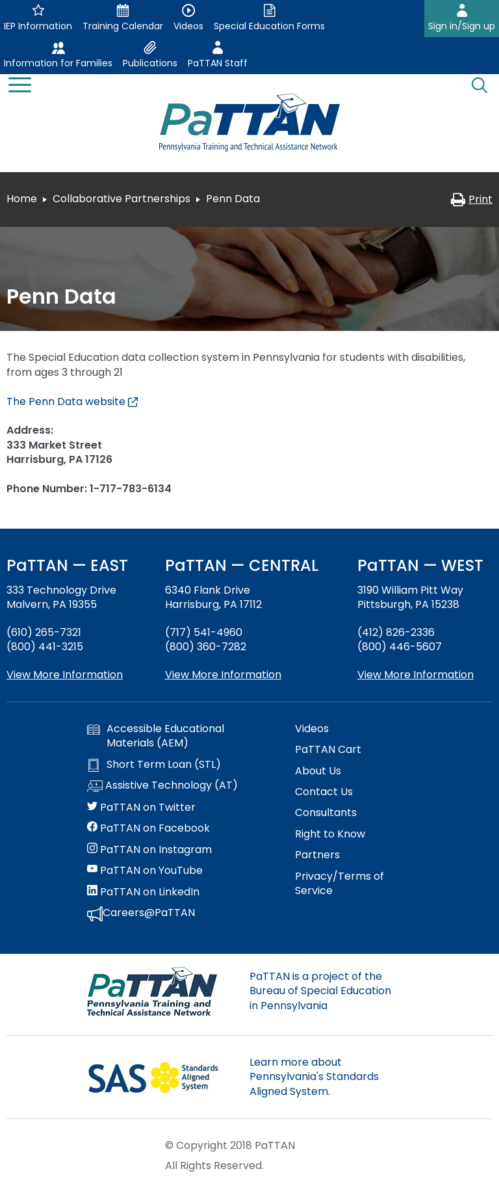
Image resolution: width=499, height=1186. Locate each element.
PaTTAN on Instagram (149, 850)
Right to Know (330, 834)
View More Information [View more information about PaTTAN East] (64, 674)
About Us (318, 771)
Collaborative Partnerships (121, 198)
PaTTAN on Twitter (141, 807)
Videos (312, 729)
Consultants (326, 813)
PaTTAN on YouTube (145, 870)
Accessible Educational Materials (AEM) (155, 736)
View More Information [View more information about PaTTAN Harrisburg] (223, 674)
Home (21, 198)
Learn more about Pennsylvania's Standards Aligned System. (314, 1077)
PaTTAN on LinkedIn (143, 892)
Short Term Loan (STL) (154, 765)
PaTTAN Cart (328, 750)
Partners (317, 855)
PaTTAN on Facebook (148, 828)
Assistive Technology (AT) (162, 786)
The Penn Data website (72, 401)
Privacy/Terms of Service (339, 883)
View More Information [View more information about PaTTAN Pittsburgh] (415, 674)
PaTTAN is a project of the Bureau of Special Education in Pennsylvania (320, 991)
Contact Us (324, 792)
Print (471, 199)
